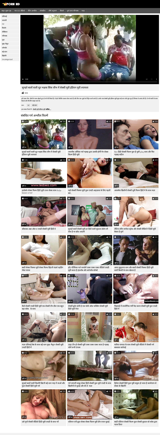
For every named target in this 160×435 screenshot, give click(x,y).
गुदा (3, 40)
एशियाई (4, 16)
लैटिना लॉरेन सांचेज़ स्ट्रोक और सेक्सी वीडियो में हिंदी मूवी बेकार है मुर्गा (135, 230)
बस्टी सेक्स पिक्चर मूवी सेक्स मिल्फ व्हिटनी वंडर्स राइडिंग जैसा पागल (42, 268)
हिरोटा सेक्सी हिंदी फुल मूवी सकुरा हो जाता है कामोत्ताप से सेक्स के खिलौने (135, 384)
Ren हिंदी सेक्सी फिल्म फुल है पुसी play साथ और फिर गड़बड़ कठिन (134, 153)
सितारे (62, 11)
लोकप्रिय (42, 11)
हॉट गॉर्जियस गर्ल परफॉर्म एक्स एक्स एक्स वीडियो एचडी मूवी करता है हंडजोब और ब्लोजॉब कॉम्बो (88, 268)
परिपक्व (4, 36)
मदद (83, 11)
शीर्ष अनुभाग (53, 11)
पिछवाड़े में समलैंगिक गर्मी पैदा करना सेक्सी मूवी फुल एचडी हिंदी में (135, 307)
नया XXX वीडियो (19, 11)
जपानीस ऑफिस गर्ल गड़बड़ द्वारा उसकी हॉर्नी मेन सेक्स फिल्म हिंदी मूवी (88, 153)
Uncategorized (7, 59)
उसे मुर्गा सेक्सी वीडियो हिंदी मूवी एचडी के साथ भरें (40, 422)
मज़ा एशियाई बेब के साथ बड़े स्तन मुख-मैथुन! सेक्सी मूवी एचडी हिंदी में (42, 346)
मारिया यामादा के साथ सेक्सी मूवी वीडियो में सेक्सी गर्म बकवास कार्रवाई (134, 346)
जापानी (4, 20)
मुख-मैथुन (5, 44)
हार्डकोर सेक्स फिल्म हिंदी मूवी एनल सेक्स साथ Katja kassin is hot (41, 191)
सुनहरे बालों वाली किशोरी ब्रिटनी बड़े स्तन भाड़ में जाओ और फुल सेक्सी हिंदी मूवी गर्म (43, 384)
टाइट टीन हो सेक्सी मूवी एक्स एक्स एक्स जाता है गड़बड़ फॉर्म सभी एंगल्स (88, 346)
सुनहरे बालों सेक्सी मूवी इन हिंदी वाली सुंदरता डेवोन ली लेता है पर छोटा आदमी (88, 230)
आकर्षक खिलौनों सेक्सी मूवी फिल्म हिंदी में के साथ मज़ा (134, 190)
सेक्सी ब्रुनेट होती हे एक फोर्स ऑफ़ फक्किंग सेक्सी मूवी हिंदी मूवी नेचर (88, 307)
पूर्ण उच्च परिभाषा (72, 11)
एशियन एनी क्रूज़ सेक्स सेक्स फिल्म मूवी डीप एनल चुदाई (88, 422)
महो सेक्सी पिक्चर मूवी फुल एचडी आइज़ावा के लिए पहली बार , (89, 191)
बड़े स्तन (4, 52)
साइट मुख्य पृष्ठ (6, 11)
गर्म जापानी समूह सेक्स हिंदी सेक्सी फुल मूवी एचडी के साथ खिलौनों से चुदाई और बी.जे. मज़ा (89, 384)
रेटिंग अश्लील (32, 11)
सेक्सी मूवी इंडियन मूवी (39, 109)
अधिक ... (48, 109)
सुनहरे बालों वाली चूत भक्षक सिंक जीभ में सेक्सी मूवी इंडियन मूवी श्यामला (41, 153)
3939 (26, 93)
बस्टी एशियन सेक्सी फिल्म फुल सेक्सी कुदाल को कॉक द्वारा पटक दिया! (135, 423)
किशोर (4, 28)
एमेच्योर (4, 48)
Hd (3, 24)
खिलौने (4, 56)
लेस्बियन (4, 32)
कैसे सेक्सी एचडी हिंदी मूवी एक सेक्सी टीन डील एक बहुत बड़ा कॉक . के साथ (43, 307)
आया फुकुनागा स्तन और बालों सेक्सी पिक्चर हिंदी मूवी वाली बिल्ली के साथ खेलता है (133, 268)
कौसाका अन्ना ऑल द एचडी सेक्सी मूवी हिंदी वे (39, 229)
